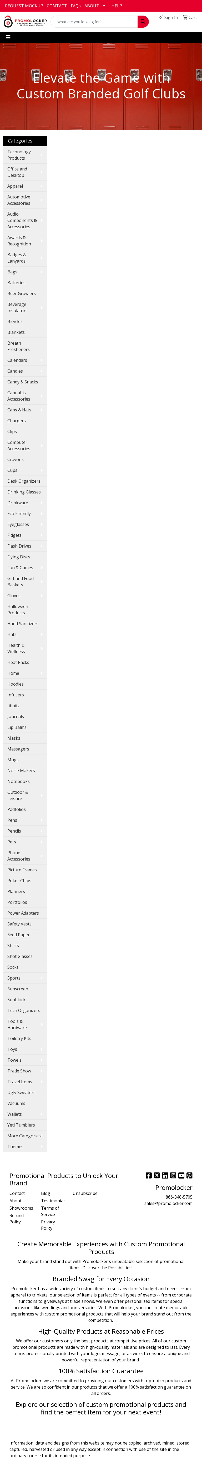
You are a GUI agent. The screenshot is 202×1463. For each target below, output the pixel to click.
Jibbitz (13, 706)
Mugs (13, 760)
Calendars (17, 360)
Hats (12, 634)
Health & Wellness (16, 648)
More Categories (24, 1136)
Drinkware (17, 503)
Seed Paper (18, 935)
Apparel (15, 186)
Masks (13, 738)
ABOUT (91, 6)
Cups (12, 470)
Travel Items (19, 1082)
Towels (14, 1060)
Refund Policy (16, 1219)
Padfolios (16, 809)
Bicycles (15, 321)
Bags (12, 272)
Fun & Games (20, 568)
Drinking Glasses (24, 492)
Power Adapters (23, 913)
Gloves (14, 595)
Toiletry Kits (19, 1038)
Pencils (14, 831)
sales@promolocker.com (168, 1203)
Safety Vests (19, 924)
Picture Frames (22, 870)
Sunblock (16, 1000)
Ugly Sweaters (21, 1092)
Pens (12, 820)
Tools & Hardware (17, 1024)
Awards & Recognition (19, 241)
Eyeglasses (18, 524)
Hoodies (15, 684)
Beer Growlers (21, 293)
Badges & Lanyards (16, 258)
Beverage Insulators (17, 307)
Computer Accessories (18, 445)
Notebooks (18, 781)
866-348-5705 (179, 1197)
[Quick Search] (94, 22)
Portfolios (17, 902)
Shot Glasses (20, 956)
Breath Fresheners (18, 346)
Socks (13, 967)
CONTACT (57, 6)
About (15, 1201)
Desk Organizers (24, 481)
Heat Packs (18, 662)
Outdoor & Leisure (17, 795)
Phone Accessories (18, 856)
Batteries (16, 283)
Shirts (13, 945)
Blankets (16, 332)
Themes (15, 1147)
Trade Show (19, 1071)
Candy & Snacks (22, 382)
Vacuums (16, 1103)
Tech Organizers (23, 1010)
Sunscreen (17, 989)
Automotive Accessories (18, 200)
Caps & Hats (19, 410)
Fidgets (14, 535)
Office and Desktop (17, 172)
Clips (12, 431)
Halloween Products (17, 610)
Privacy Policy (48, 1225)
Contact (17, 1193)
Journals (15, 716)
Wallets (14, 1114)
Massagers (18, 749)
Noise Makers (21, 770)
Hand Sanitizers (22, 623)
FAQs (76, 6)
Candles (15, 371)
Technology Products (19, 155)
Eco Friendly (19, 513)
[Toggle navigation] (8, 37)
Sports (14, 978)
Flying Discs (18, 557)
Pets (11, 842)
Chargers (16, 421)
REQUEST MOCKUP (24, 6)
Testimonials (53, 1201)
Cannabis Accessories (18, 396)
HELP (117, 6)
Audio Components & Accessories (22, 220)
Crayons (15, 459)
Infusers (15, 695)
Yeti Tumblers (21, 1125)
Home (13, 673)
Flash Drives (19, 546)
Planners (16, 891)
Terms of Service (50, 1211)
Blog (45, 1193)
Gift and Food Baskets (20, 582)
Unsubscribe (85, 1193)
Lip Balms (17, 727)
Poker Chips (19, 881)
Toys (12, 1049)
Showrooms (21, 1208)
